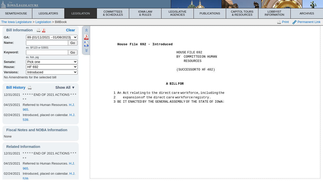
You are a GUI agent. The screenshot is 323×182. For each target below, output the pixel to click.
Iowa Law (145, 13)
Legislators (48, 13)
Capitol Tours (242, 13)
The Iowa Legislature (16, 22)
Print (283, 22)
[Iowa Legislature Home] (161, 4)
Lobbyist (274, 13)
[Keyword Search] (47, 52)
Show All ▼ (65, 87)
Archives (307, 13)
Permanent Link (306, 22)
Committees (113, 13)
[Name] (47, 43)
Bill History (15, 87)
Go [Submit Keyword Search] (72, 52)
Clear (70, 30)
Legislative (178, 13)
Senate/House (16, 13)
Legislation (80, 13)
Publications (210, 13)
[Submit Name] (73, 43)
